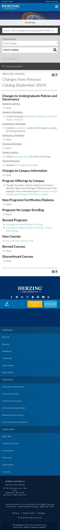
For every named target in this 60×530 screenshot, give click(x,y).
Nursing (5, 337)
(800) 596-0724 (52, 1)
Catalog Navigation (14, 66)
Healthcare (7, 351)
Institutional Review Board (13, 408)
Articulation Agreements (13, 387)
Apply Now (50, 304)
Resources (7, 380)
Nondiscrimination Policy (13, 415)
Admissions (7, 458)
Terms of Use (28, 513)
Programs (7, 330)
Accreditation (8, 451)
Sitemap (41, 513)
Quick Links (8, 429)
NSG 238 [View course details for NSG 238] (28, 240)
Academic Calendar (10, 443)
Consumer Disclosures (12, 401)
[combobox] (30, 30)
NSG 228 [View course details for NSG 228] (19, 240)
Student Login (7, 1)
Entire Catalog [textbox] (9, 43)
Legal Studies (8, 365)
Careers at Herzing (10, 394)
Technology (7, 358)
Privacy (16, 513)
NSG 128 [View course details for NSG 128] (10, 240)
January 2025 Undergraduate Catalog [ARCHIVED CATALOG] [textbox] (30, 30)
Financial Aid (7, 465)
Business (6, 344)
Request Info (35, 304)
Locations (6, 472)
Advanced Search (10, 58)
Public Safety (8, 372)
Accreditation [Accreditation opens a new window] (20, 128)
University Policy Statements (15, 422)
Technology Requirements (26, 165)
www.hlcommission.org (28, 506)
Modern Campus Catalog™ (35, 527)
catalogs (19, 525)
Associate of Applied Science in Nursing (24, 224)
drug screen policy (21, 156)
